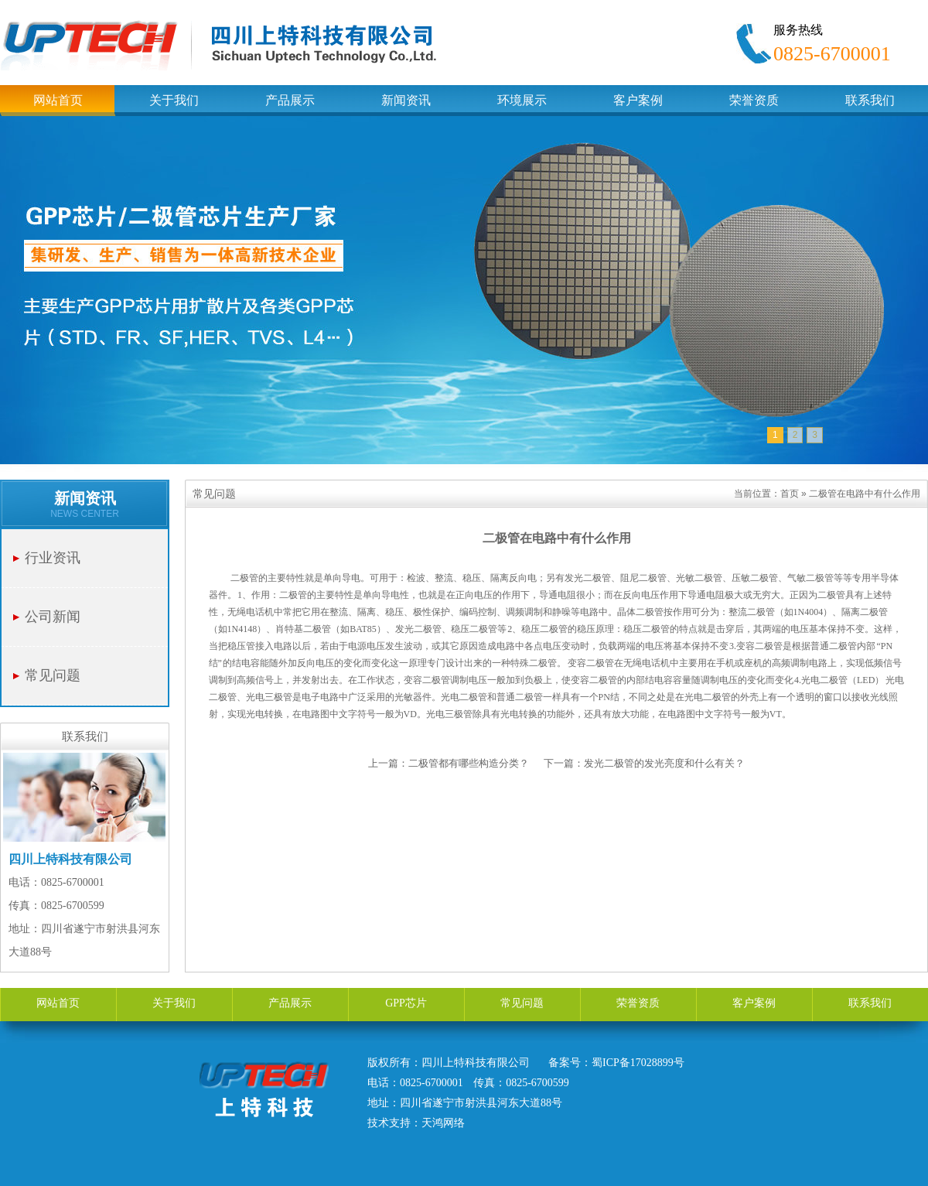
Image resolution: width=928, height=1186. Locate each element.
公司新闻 (52, 616)
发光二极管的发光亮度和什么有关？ (664, 763)
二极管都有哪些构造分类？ (468, 763)
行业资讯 (52, 558)
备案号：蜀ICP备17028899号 (616, 1062)
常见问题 (52, 675)
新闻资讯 (85, 498)
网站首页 (58, 1003)
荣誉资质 (638, 1003)
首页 (789, 493)
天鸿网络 (443, 1123)
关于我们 (174, 1003)
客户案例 (754, 1003)
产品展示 (290, 1003)
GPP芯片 (406, 1003)
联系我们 (870, 1003)
